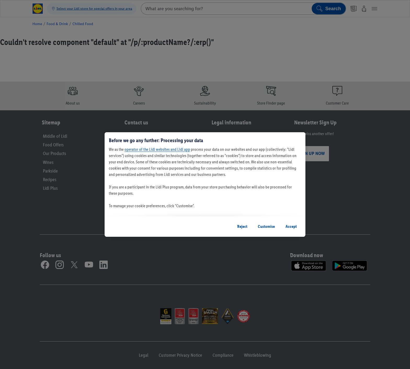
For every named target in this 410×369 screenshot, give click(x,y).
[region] (205, 184)
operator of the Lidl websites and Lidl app (157, 149)
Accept (291, 226)
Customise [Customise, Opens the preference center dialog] (266, 226)
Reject (242, 226)
